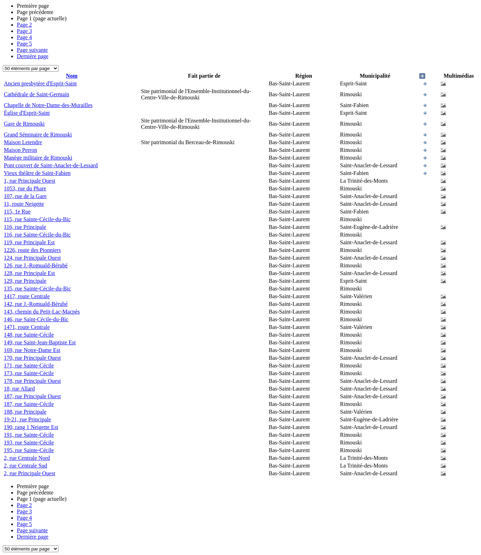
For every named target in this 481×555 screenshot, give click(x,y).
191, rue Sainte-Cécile (29, 435)
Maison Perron (20, 150)
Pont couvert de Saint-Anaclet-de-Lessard (51, 165)
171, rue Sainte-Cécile (29, 365)
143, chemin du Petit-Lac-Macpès (42, 312)
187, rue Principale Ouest (32, 396)
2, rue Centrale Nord (27, 458)
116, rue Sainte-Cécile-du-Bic (37, 235)
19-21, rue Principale (27, 419)
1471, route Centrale (27, 327)
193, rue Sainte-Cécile (29, 442)
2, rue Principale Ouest (29, 473)
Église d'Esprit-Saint (27, 113)
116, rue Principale (25, 227)
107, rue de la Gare (25, 196)
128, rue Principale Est (29, 273)
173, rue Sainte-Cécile (29, 373)
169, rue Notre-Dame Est (32, 350)
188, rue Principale (25, 412)
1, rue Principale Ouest (29, 181)
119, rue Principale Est (29, 242)
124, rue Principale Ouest (32, 258)
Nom (71, 76)
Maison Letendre (23, 142)
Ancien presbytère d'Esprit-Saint (40, 83)
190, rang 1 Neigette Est (31, 427)
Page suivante (32, 50)
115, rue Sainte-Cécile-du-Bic (37, 219)
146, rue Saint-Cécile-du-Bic (36, 319)
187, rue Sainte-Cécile (29, 404)
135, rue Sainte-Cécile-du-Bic (37, 288)
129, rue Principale (25, 281)
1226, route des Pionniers (32, 250)
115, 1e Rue (17, 212)
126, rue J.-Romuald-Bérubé (36, 265)
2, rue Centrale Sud (25, 466)
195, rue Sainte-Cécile (29, 450)
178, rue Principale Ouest (32, 381)
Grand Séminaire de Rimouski (38, 135)
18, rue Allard (19, 389)
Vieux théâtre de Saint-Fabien (37, 173)
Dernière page (32, 56)
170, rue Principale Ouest (32, 358)
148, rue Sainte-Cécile (29, 335)
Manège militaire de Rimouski (38, 158)
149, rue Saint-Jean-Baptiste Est (40, 342)
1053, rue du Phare (25, 188)
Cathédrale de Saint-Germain (36, 94)
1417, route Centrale (27, 296)
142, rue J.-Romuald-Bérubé (36, 304)
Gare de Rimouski (24, 124)
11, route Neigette (24, 204)
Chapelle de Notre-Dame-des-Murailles (48, 105)
